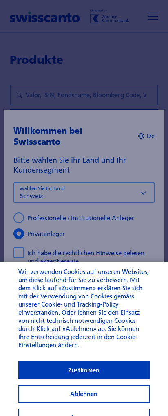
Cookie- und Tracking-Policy (80, 314)
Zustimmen (83, 380)
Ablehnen (83, 403)
